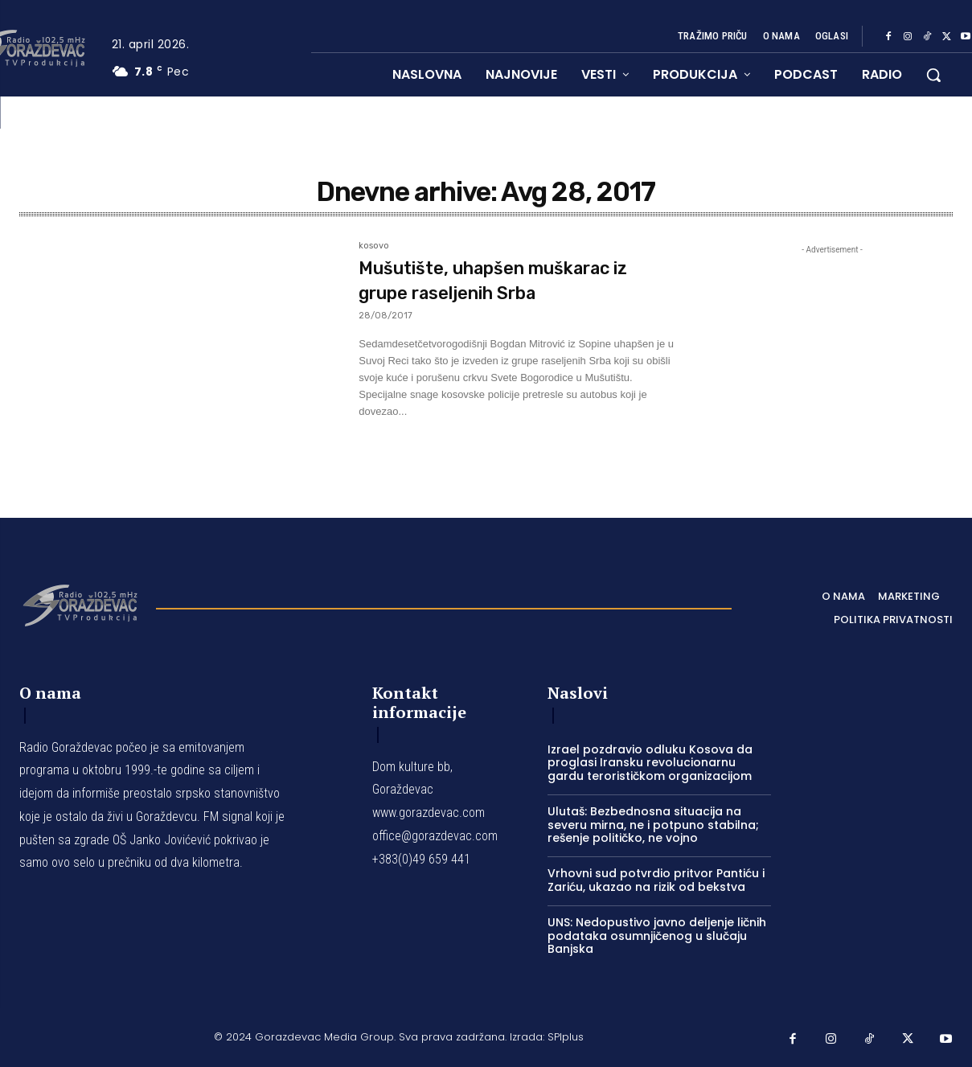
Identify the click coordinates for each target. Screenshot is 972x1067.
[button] (933, 74)
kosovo (374, 246)
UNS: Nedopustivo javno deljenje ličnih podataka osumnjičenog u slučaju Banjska (657, 936)
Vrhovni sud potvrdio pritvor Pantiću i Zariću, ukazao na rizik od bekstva (656, 880)
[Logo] (79, 603)
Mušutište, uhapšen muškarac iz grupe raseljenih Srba (514, 280)
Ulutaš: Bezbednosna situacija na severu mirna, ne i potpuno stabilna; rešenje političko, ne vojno (653, 825)
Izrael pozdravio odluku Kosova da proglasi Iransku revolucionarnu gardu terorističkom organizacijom (650, 763)
